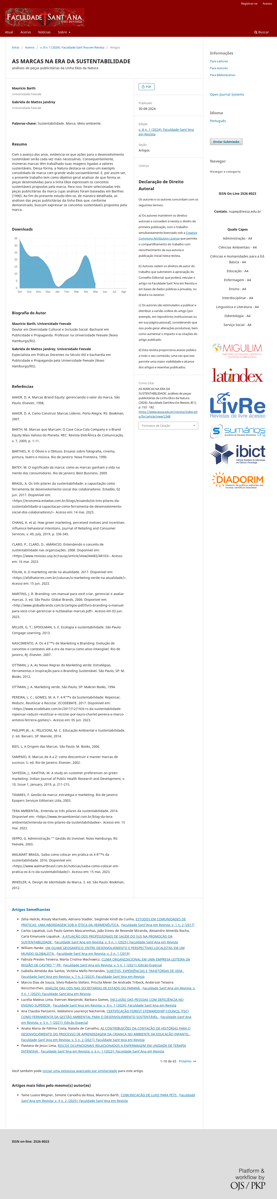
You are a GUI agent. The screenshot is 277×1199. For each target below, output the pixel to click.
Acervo (25, 32)
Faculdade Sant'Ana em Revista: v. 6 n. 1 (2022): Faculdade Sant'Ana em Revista (102, 1051)
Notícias (44, 32)
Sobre (63, 32)
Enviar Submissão (226, 142)
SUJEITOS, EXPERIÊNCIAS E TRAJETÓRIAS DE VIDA (145, 971)
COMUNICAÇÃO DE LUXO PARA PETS (149, 1095)
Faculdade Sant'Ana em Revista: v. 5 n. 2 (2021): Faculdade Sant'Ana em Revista (83, 1040)
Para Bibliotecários (222, 75)
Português (218, 121)
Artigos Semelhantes (31, 909)
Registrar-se (249, 3)
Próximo (185, 1061)
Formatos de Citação (156, 426)
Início (15, 47)
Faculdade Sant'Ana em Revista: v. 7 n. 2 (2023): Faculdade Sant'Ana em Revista (83, 976)
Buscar (261, 32)
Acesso (267, 3)
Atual (9, 32)
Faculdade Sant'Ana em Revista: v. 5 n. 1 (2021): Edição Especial (112, 965)
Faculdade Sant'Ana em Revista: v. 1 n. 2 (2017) (157, 925)
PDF (148, 87)
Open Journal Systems (227, 94)
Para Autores (219, 68)
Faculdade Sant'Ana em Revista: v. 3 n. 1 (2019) (93, 953)
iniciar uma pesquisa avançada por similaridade (80, 1071)
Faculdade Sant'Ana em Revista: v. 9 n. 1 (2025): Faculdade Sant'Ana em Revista (116, 942)
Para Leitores (219, 61)
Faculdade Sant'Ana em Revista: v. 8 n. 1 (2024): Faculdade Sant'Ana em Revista (114, 1005)
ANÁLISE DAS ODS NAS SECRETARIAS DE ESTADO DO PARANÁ (93, 988)
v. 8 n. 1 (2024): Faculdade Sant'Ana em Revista (72, 47)
